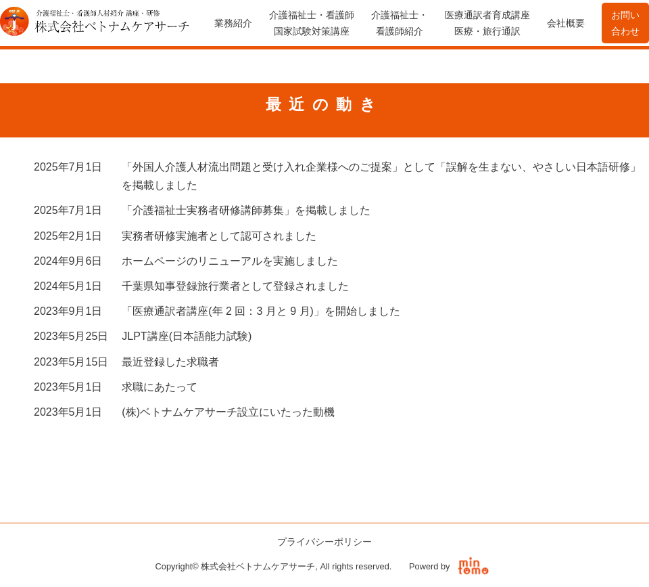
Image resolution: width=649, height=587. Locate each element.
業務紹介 (233, 23)
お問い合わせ (625, 23)
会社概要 (566, 23)
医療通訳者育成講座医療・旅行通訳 (487, 23)
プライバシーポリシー (324, 541)
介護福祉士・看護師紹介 (399, 23)
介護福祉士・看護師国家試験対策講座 (311, 23)
